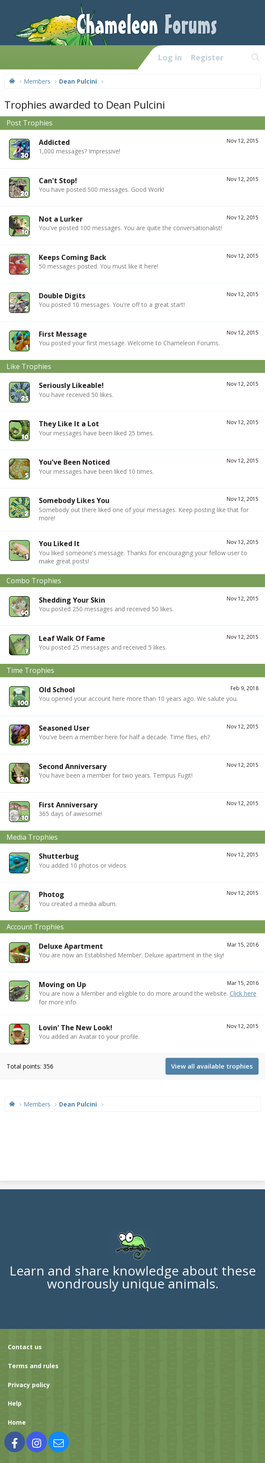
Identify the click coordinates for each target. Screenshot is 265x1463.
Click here (243, 993)
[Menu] (11, 57)
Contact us (25, 1347)
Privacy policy (29, 1385)
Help (15, 1403)
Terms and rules (33, 1366)
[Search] (255, 57)
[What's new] (237, 57)
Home (17, 1422)
